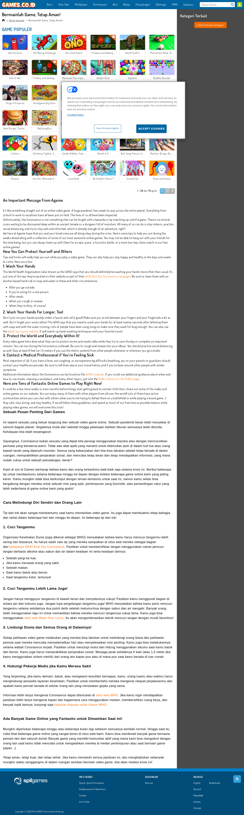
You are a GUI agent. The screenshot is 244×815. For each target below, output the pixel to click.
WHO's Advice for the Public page (118, 379)
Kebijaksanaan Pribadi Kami (92, 789)
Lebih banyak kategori (210, 25)
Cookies (83, 795)
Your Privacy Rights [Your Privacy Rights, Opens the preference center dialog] (107, 128)
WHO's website (95, 374)
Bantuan (149, 783)
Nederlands (214, 783)
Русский (198, 795)
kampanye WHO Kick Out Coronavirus (37, 546)
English (197, 783)
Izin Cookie (84, 802)
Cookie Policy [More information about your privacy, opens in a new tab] (75, 115)
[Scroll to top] (237, 779)
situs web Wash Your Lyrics (44, 618)
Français (197, 808)
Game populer (17, 20)
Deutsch (197, 789)
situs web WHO (107, 695)
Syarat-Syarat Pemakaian (91, 783)
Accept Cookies (151, 129)
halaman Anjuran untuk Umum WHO (80, 704)
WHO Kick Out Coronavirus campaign (108, 276)
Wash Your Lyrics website (23, 331)
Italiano (197, 802)
